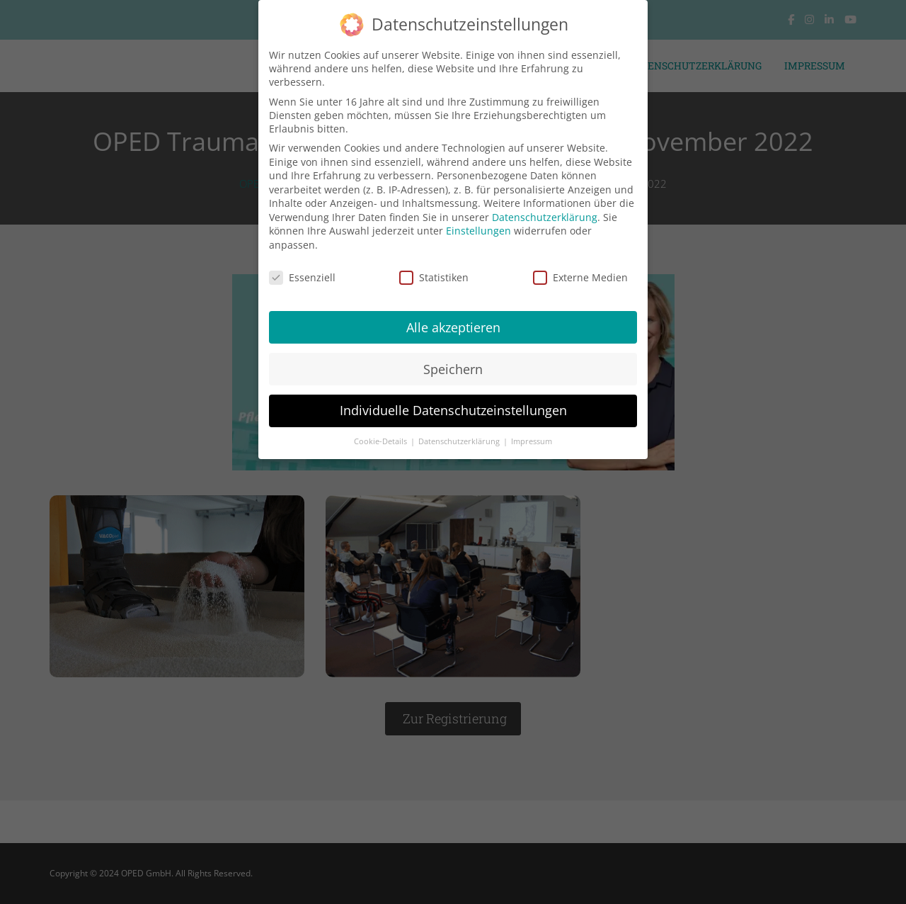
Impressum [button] (531, 432)
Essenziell (302, 268)
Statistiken (434, 268)
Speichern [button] (453, 359)
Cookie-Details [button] (381, 432)
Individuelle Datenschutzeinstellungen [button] (453, 400)
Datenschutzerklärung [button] (460, 432)
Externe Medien (580, 268)
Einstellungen (478, 221)
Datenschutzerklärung (544, 208)
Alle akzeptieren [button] (453, 317)
